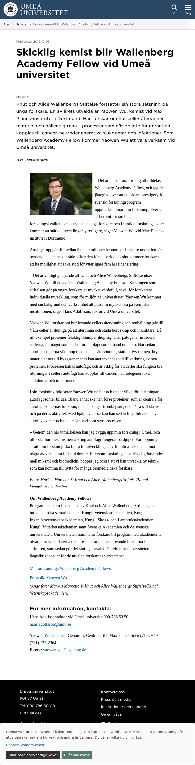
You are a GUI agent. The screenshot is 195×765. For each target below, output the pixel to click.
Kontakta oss (113, 691)
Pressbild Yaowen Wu (48, 578)
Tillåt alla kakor (76, 755)
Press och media (116, 699)
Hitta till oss (30, 713)
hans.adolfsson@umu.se (50, 624)
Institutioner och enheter (123, 706)
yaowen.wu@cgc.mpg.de (64, 650)
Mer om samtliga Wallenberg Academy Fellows (70, 568)
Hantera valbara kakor (25, 745)
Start (7, 24)
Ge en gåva (111, 714)
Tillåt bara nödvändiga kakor (33, 755)
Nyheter (22, 24)
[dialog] (97, 744)
